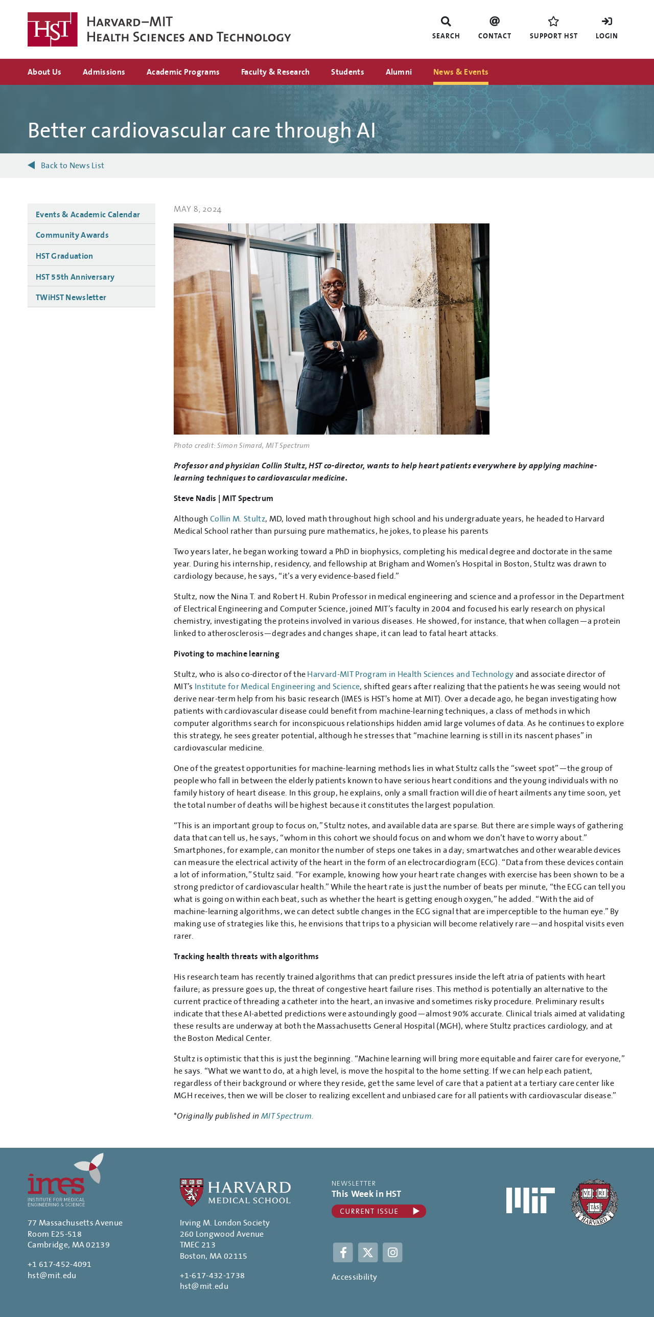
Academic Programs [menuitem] (183, 72)
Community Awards (72, 235)
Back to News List (72, 165)
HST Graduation (64, 256)
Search (446, 36)
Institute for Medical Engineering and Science (277, 686)
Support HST (554, 36)
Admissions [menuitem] (104, 72)
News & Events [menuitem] (460, 72)
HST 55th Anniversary (75, 277)
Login (607, 36)
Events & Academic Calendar (88, 214)
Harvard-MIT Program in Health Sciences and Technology (410, 674)
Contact (494, 36)
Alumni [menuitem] (399, 72)
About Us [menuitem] (45, 72)
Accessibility (354, 1277)
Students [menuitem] (347, 72)
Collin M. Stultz (237, 519)
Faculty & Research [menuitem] (275, 72)
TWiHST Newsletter (71, 297)
